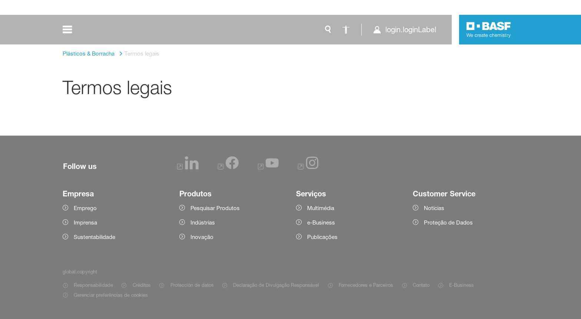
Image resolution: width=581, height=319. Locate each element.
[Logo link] (489, 29)
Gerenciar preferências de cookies (111, 295)
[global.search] (327, 29)
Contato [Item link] (421, 285)
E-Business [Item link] (461, 285)
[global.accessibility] (345, 29)
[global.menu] (72, 30)
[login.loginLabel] (404, 30)
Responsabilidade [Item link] (93, 285)
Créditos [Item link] (142, 285)
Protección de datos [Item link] (192, 285)
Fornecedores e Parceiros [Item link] (366, 285)
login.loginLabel (410, 29)
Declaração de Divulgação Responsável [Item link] (276, 285)
